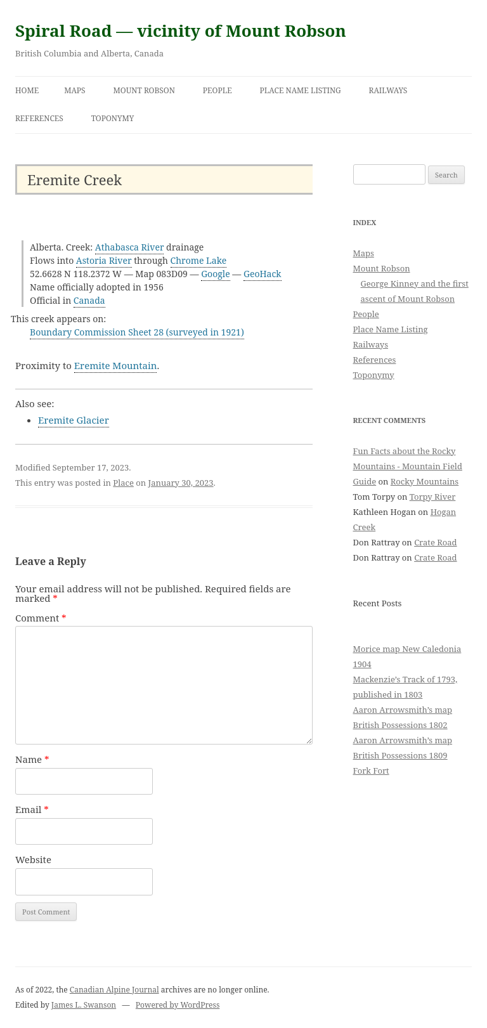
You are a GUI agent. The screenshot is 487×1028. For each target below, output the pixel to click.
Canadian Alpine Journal (114, 989)
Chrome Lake (199, 260)
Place (123, 482)
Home (27, 90)
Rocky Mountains (424, 481)
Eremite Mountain (115, 365)
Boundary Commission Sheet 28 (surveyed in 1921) (137, 332)
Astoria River (104, 260)
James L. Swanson (83, 1004)
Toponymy (112, 118)
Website (33, 859)
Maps (75, 90)
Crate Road (435, 542)
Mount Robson (144, 90)
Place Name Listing (300, 90)
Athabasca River (129, 247)
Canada (89, 300)
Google (215, 274)
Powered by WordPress (177, 1004)
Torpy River (433, 496)
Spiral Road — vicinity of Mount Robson (180, 30)
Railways (388, 90)
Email (32, 809)
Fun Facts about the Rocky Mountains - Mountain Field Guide (407, 466)
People (217, 90)
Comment (41, 617)
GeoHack (263, 274)
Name (32, 759)
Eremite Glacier (73, 419)
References (39, 118)
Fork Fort (371, 770)
